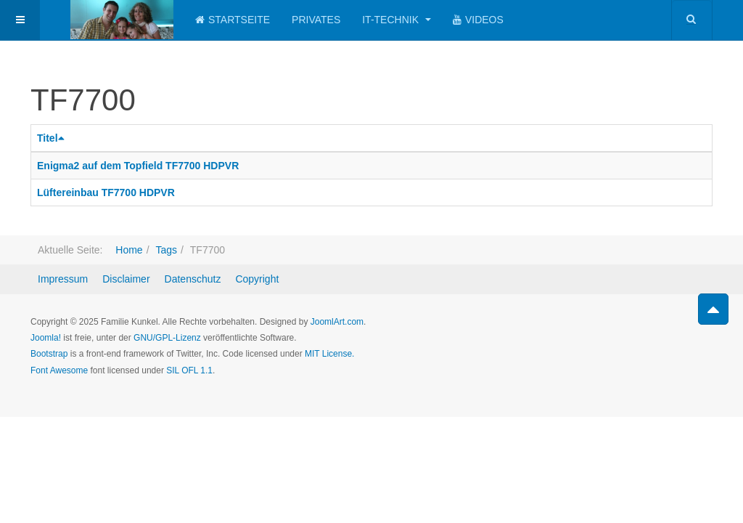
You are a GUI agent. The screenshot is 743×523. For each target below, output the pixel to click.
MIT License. (329, 354)
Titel (52, 138)
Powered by (646, 334)
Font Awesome (59, 370)
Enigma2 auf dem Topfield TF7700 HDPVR (138, 165)
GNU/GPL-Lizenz (167, 338)
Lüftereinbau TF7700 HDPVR (106, 192)
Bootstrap (48, 354)
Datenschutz (193, 279)
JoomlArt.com (337, 322)
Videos (478, 19)
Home (128, 250)
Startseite (232, 19)
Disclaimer (125, 279)
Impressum (63, 279)
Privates (316, 19)
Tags (166, 250)
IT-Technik (396, 19)
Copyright (257, 279)
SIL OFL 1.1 (189, 370)
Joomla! (45, 338)
